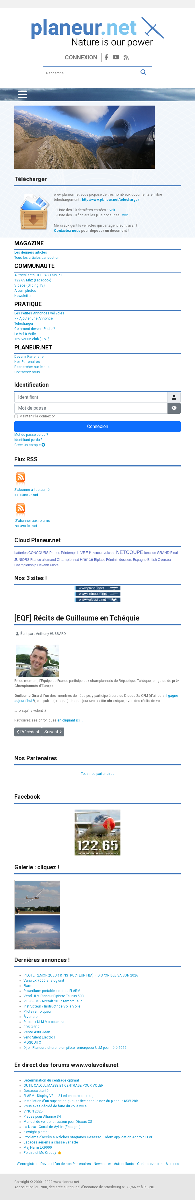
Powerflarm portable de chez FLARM (52, 991)
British (152, 560)
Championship (25, 565)
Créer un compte (29, 445)
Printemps (68, 553)
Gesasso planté (36, 1091)
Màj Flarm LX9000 (38, 1147)
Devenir (43, 565)
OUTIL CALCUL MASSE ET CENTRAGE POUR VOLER (64, 1086)
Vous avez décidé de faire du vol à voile (55, 1106)
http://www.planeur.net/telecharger (110, 200)
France (86, 559)
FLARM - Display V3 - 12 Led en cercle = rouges (61, 1096)
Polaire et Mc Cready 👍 (42, 1153)
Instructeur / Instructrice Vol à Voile (52, 1006)
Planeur (96, 552)
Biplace (99, 560)
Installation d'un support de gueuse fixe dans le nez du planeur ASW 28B (81, 1101)
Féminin (112, 560)
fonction (150, 553)
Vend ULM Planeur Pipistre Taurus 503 (54, 996)
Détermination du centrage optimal (51, 1080)
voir (112, 210)
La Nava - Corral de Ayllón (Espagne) (52, 1127)
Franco (35, 560)
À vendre (31, 1017)
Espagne (139, 560)
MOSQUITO (32, 1042)
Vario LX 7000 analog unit (44, 981)
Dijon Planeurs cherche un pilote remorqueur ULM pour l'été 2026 (75, 1048)
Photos (54, 553)
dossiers (125, 560)
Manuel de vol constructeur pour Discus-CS (58, 1122)
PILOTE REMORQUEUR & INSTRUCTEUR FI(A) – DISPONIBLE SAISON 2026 (81, 975)
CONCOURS (38, 553)
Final (174, 553)
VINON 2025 (33, 1111)
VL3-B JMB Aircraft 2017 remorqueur (53, 1001)
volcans (109, 553)
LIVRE (82, 553)
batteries (21, 553)
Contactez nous (67, 231)
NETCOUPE (129, 552)
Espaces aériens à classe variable (51, 1142)
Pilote (54, 565)
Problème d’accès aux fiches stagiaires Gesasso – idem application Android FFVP (88, 1137)
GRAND (163, 553)
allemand (49, 560)
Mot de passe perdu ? (31, 435)
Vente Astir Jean (37, 1032)
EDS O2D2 (32, 1027)
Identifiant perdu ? (28, 440)
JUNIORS (22, 560)
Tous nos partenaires (97, 774)
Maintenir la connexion (38, 416)
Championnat (68, 559)
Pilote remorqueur (38, 1012)
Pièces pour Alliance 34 (42, 1117)
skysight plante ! (36, 1132)
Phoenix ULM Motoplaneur (44, 1022)
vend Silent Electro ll (40, 1037)
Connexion (81, 57)
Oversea (164, 560)
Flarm (28, 986)
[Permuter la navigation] (22, 94)
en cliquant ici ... (70, 720)
